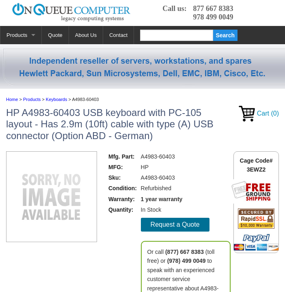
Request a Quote (175, 224)
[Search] (176, 35)
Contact (118, 35)
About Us (86, 35)
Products (16, 35)
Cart (259, 113)
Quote (55, 35)
